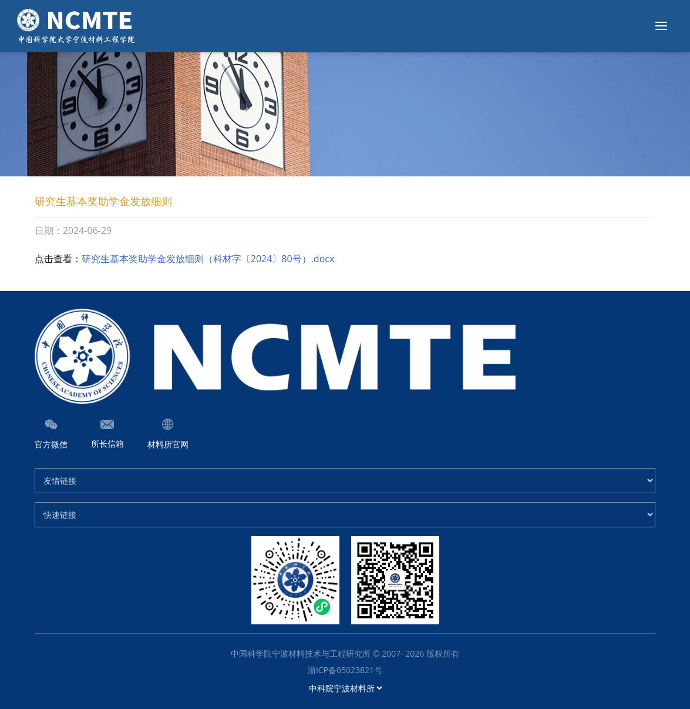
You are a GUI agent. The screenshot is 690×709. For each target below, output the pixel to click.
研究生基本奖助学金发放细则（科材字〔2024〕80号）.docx (208, 258)
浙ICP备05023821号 (345, 669)
